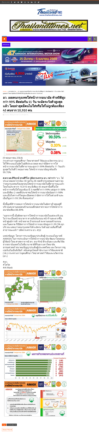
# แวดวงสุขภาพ (11, 425)
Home (4, 91)
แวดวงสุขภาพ (12, 91)
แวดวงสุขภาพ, (24, 115)
